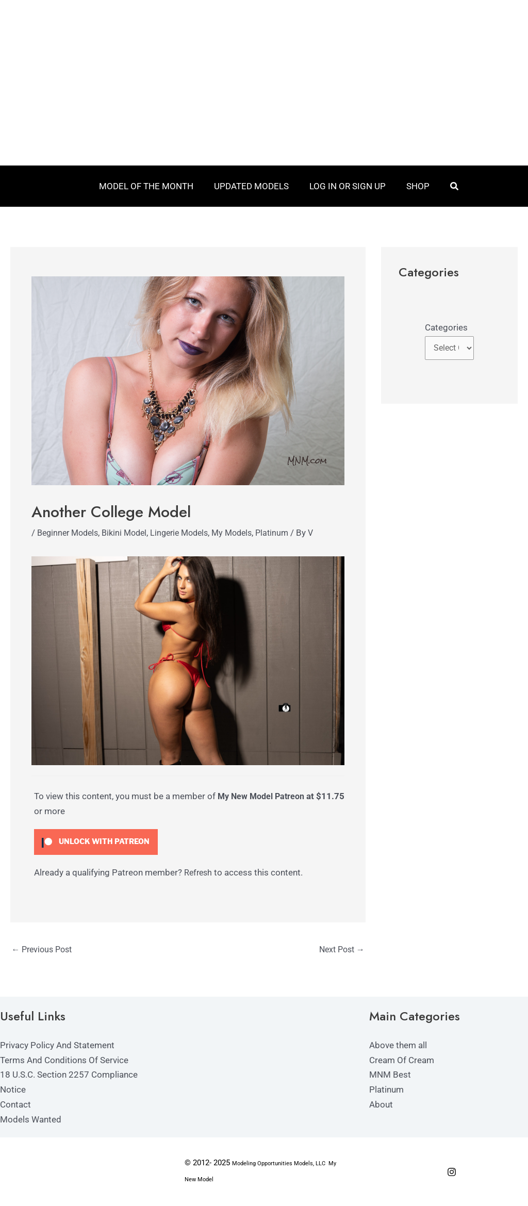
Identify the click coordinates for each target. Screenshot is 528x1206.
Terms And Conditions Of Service (64, 1060)
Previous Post (44, 950)
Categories (446, 327)
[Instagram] (451, 1172)
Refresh (199, 872)
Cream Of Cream (401, 1060)
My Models (246, 532)
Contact (15, 1105)
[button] (448, 186)
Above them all (398, 1045)
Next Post (340, 950)
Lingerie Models (189, 532)
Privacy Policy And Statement (57, 1045)
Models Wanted (30, 1120)
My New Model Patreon (264, 796)
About (381, 1105)
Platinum (288, 532)
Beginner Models (70, 532)
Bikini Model (131, 532)
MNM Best (390, 1075)
